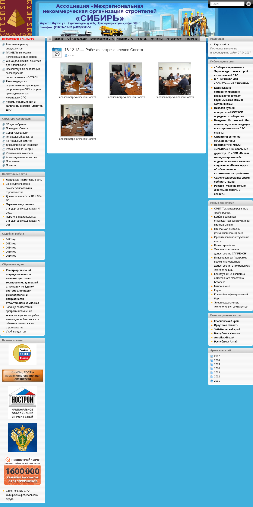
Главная (59, 38)
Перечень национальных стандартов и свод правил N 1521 (22, 208)
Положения (12, 161)
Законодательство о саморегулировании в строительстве (19, 188)
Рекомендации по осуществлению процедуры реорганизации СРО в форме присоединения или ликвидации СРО (23, 89)
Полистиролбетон (224, 245)
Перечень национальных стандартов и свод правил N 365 (22, 220)
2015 (217, 364)
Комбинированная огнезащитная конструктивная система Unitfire (232, 220)
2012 (217, 376)
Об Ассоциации (77, 38)
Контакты (157, 38)
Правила (11, 165)
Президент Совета (17, 128)
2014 (217, 368)
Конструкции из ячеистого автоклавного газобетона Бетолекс (229, 278)
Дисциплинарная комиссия (22, 144)
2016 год (11, 255)
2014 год (11, 247)
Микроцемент (222, 286)
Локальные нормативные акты (24, 179)
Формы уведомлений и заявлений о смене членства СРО (24, 105)
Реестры (141, 38)
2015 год (11, 251)
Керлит (218, 290)
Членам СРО (125, 38)
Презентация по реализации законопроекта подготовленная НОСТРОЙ (23, 73)
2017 (217, 356)
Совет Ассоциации (17, 132)
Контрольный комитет (19, 140)
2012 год (11, 239)
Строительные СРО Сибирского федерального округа (22, 494)
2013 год (11, 243)
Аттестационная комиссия (21, 157)
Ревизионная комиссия (19, 153)
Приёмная (192, 38)
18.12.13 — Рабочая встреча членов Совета (103, 50)
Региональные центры (19, 148)
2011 (217, 380)
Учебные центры (16, 331)
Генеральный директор (20, 136)
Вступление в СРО (102, 38)
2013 (217, 372)
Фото (71, 55)
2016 (217, 360)
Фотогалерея (174, 38)
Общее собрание (16, 124)
